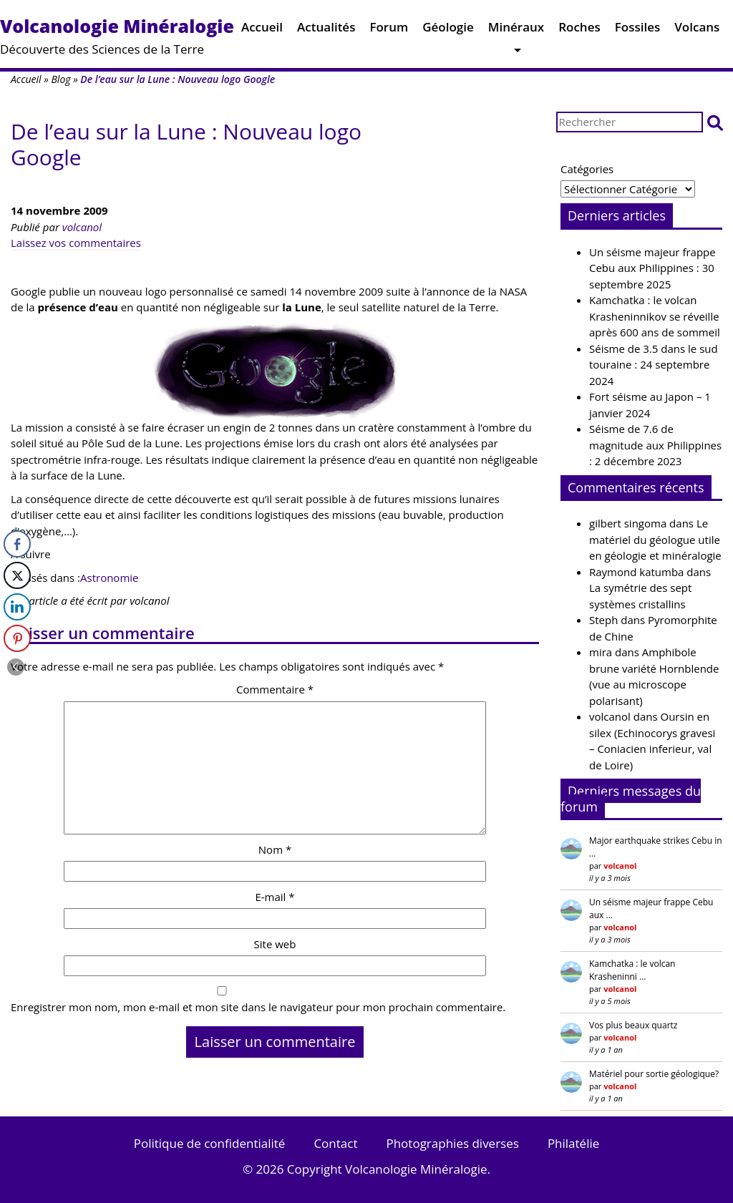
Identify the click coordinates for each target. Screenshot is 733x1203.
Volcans (696, 30)
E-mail (274, 897)
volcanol (82, 227)
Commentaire (275, 689)
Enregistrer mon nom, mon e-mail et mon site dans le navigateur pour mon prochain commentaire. (258, 1007)
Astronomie (109, 577)
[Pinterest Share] (17, 638)
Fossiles (638, 30)
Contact (335, 1143)
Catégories (586, 169)
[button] (715, 122)
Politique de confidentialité (210, 1143)
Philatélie (573, 1143)
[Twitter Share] (17, 575)
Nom (274, 849)
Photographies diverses (452, 1143)
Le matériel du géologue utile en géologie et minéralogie (655, 539)
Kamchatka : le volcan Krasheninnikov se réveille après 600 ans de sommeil (654, 316)
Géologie (448, 30)
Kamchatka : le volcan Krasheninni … (632, 970)
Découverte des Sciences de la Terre (117, 35)
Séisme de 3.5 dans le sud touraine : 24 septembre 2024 (653, 364)
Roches (579, 30)
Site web (275, 944)
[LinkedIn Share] (17, 606)
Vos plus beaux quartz (633, 1025)
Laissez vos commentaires (76, 242)
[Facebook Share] (17, 543)
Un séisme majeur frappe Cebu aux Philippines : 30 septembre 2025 (652, 268)
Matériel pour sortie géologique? (654, 1074)
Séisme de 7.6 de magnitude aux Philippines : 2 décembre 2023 (655, 445)
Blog (60, 79)
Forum (388, 30)
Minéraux (516, 30)
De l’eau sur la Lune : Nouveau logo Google (186, 144)
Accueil (262, 30)
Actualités (326, 30)
